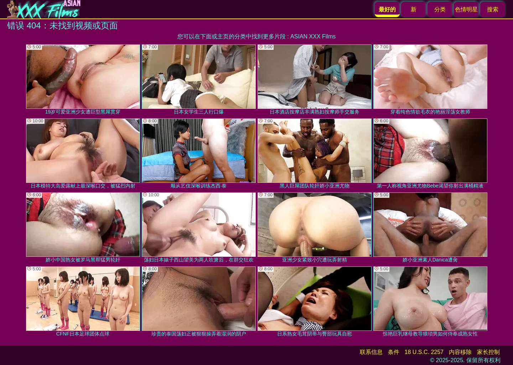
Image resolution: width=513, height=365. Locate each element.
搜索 (492, 9)
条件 (393, 352)
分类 (440, 9)
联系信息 (371, 352)
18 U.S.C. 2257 (424, 352)
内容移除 (460, 352)
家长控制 (488, 352)
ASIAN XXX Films (313, 36)
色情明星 (466, 9)
